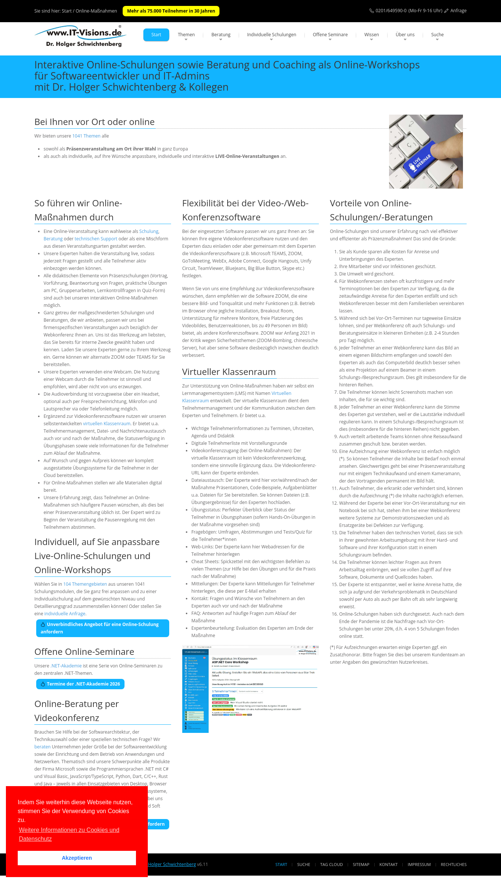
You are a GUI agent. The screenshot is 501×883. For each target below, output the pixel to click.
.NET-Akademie (66, 666)
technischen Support (96, 239)
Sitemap (361, 864)
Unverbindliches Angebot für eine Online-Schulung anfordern (100, 628)
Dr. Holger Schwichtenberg (168, 864)
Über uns (405, 34)
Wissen (371, 34)
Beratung (221, 34)
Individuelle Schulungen (271, 34)
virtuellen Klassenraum (106, 423)
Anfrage (458, 10)
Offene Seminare (330, 34)
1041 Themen (86, 136)
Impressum (419, 864)
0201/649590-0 (391, 10)
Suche (437, 34)
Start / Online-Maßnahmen (89, 11)
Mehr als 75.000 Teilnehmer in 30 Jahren (171, 11)
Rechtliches (454, 864)
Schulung (148, 231)
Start (156, 34)
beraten (42, 747)
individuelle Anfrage (64, 613)
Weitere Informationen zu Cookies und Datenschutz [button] (69, 834)
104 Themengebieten (85, 584)
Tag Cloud (331, 864)
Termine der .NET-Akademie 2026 (80, 684)
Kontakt (388, 864)
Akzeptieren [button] (77, 858)
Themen (186, 34)
